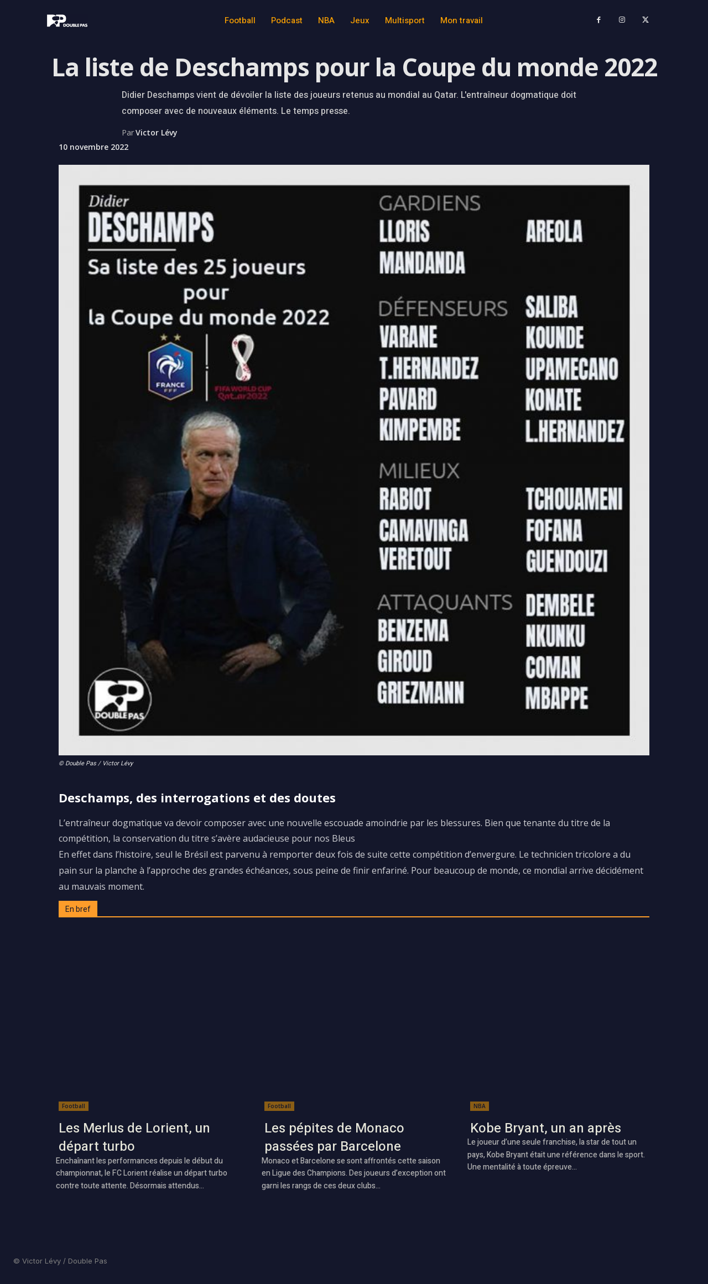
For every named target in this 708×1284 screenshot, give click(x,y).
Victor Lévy (157, 132)
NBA (479, 1106)
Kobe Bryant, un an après (545, 1128)
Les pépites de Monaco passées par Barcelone (334, 1138)
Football (73, 1106)
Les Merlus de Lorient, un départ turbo (134, 1138)
